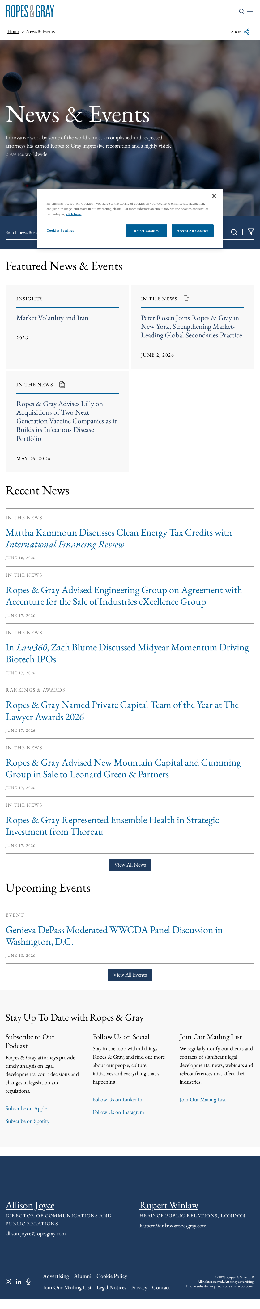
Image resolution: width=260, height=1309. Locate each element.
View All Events (130, 984)
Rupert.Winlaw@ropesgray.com (173, 1235)
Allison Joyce (30, 1215)
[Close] (214, 196)
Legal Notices (111, 1297)
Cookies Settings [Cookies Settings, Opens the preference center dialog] (60, 230)
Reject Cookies (146, 230)
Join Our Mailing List (203, 1109)
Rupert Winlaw (168, 1215)
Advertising (56, 1286)
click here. (74, 214)
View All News (130, 874)
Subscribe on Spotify (27, 1131)
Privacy (139, 1297)
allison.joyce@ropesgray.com (36, 1243)
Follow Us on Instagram (118, 1122)
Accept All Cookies (192, 230)
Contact (161, 1297)
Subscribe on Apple (26, 1118)
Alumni (83, 1286)
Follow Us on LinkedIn (118, 1109)
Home (13, 31)
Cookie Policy (111, 1286)
